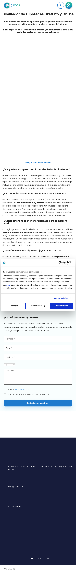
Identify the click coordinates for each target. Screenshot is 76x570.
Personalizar (38, 306)
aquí (8, 285)
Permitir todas (61, 306)
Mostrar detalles (61, 298)
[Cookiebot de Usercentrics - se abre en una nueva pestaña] (62, 263)
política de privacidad (22, 389)
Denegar (14, 306)
